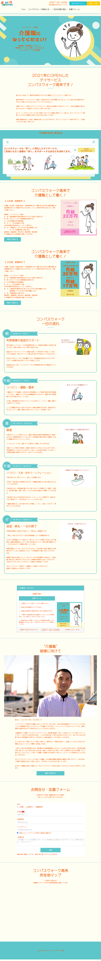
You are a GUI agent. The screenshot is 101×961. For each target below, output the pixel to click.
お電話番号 (20, 819)
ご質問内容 (20, 837)
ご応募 (20, 807)
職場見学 (39, 807)
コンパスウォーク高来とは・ (39, 9)
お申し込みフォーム (78, 3)
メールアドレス (22, 827)
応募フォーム (74, 9)
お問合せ (29, 807)
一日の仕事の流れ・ (60, 9)
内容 (18, 804)
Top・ (24, 9)
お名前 (19, 811)
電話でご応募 (93, 3)
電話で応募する (12, 239)
